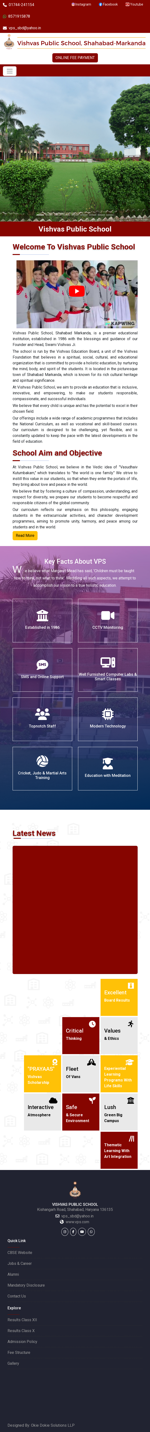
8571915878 (16, 16)
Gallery (13, 1363)
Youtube (134, 4)
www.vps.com (77, 1222)
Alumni (13, 1274)
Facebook (108, 4)
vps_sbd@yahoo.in (22, 28)
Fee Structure (19, 1352)
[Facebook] (73, 1232)
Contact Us (17, 1296)
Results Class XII (22, 1320)
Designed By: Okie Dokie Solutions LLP (41, 1425)
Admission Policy (22, 1341)
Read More (25, 535)
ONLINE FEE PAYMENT (75, 57)
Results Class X (21, 1330)
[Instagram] (64, 1232)
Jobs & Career (20, 1263)
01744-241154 (18, 4)
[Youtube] (82, 1232)
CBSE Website (20, 1252)
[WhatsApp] (91, 1232)
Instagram (81, 4)
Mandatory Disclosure (26, 1285)
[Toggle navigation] (9, 71)
